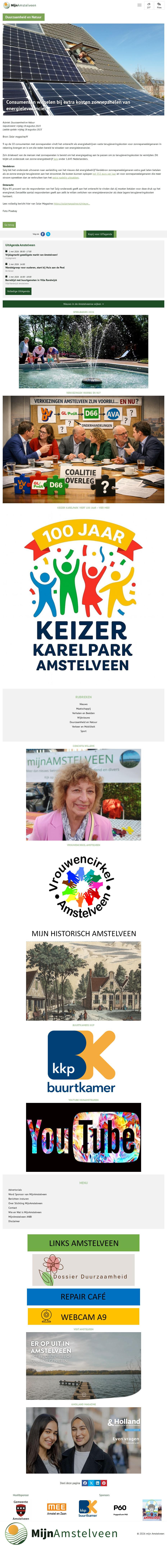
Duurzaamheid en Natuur (23, 122)
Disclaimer (14, 1221)
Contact (12, 1207)
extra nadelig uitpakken (65, 177)
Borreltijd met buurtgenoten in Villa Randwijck (31, 280)
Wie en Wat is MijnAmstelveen (25, 1212)
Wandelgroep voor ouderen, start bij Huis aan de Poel (35, 267)
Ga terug (9, 224)
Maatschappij (83, 708)
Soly (56, 159)
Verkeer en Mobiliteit (83, 726)
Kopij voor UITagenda (100, 234)
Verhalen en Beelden (83, 713)
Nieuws (84, 704)
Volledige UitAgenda (18, 291)
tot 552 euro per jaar (104, 173)
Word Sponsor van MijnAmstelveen (27, 1194)
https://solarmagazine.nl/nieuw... (72, 203)
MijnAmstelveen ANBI (20, 1216)
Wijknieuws (83, 717)
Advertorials (15, 1189)
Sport (83, 731)
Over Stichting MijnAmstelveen (25, 1203)
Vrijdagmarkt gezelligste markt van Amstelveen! (31, 254)
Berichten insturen (18, 1198)
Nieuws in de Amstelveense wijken (83, 304)
